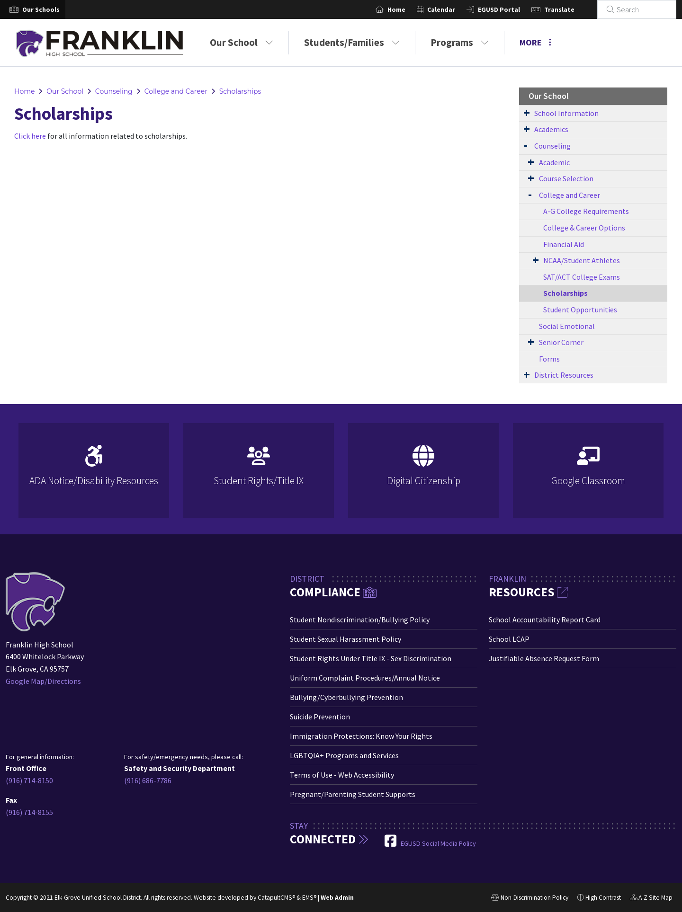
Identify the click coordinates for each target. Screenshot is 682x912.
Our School (241, 42)
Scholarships (240, 91)
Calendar (453, 9)
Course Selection (566, 178)
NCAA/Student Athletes (581, 260)
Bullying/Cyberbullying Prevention (346, 697)
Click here (30, 136)
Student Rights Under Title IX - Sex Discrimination (370, 658)
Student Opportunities (580, 309)
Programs (460, 42)
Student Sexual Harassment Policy (345, 639)
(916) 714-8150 (29, 780)
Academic (554, 162)
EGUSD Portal (510, 9)
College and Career (175, 91)
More (535, 42)
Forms (549, 358)
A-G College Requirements (586, 211)
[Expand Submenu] (526, 112)
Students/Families (352, 42)
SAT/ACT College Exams (581, 277)
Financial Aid (563, 244)
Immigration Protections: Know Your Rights (361, 736)
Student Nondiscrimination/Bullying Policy (360, 619)
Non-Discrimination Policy (529, 899)
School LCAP (509, 639)
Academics (551, 129)
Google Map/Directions (43, 681)
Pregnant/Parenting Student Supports (352, 794)
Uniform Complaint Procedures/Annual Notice (365, 677)
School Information (566, 113)
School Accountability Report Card (545, 619)
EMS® (309, 898)
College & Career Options (584, 227)
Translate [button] (571, 9)
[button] (41, 9)
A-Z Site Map (651, 899)
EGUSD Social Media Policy (438, 843)
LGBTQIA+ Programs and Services (344, 755)
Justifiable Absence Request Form (544, 658)
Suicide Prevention (320, 716)
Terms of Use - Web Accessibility (342, 774)
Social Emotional (567, 326)
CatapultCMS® (276, 898)
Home (408, 9)
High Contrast (603, 898)
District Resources (563, 375)
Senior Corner (561, 342)
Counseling (114, 91)
